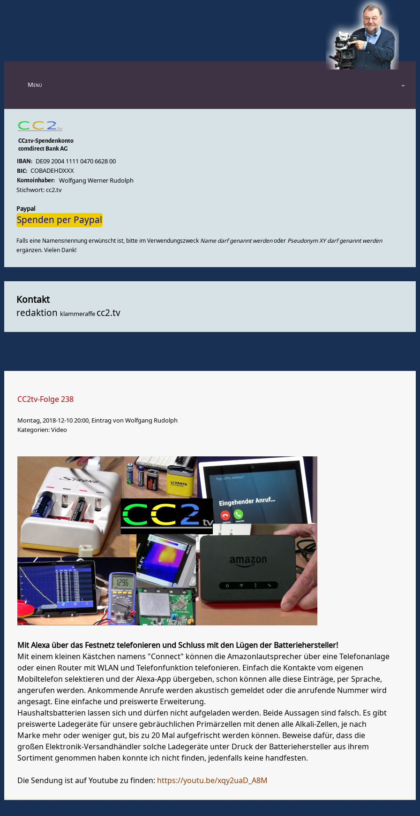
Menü (35, 84)
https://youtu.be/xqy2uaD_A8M (212, 780)
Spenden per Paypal (59, 220)
